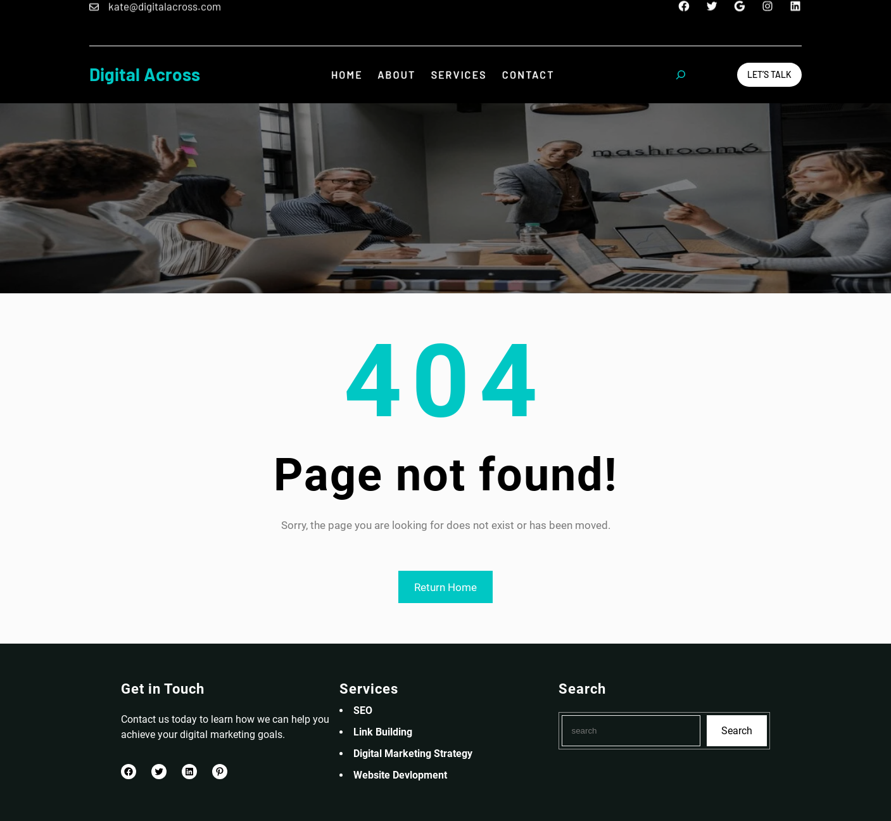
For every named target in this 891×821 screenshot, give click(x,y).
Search (736, 731)
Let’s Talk (769, 74)
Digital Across (144, 74)
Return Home (445, 587)
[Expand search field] (680, 74)
